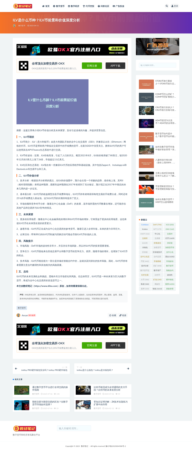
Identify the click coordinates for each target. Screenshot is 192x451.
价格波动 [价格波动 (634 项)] (157, 243)
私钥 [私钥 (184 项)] (145, 284)
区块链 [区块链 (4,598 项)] (145, 252)
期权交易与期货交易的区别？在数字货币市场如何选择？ (50, 403)
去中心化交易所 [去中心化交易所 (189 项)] (144, 257)
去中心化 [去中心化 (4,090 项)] (169, 252)
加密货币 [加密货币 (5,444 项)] (157, 248)
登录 (174, 6)
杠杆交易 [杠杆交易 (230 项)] (144, 275)
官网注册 (92, 65)
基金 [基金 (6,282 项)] (169, 256)
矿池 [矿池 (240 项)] (157, 279)
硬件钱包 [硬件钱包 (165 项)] (169, 280)
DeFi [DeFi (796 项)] (157, 224)
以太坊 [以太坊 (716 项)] (145, 243)
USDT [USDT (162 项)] (144, 234)
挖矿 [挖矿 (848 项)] (157, 266)
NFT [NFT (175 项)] (157, 229)
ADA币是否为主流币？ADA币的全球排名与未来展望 (164, 123)
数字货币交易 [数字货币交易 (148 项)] (144, 271)
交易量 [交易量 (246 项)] (157, 238)
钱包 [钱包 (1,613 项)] (157, 289)
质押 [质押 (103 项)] (145, 289)
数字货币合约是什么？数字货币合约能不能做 (164, 136)
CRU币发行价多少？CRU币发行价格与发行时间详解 (164, 110)
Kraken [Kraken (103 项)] (145, 229)
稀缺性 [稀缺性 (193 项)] (157, 284)
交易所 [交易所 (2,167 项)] (145, 238)
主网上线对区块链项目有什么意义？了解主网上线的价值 (164, 176)
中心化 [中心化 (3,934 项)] (157, 234)
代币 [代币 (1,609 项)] (169, 238)
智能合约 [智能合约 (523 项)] (169, 271)
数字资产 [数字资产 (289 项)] (157, 271)
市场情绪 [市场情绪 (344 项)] (157, 261)
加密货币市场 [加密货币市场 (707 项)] (169, 248)
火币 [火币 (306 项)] (145, 279)
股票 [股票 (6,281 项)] (169, 284)
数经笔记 (84, 446)
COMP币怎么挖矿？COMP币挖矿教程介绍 (164, 97)
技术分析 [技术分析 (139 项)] (144, 266)
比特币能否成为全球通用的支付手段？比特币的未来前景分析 (110, 388)
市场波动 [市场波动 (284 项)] (169, 261)
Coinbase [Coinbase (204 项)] (145, 225)
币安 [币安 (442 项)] (145, 261)
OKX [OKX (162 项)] (170, 229)
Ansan (26, 315)
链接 (122, 315)
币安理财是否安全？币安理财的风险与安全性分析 (164, 189)
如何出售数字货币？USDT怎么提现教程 (164, 200)
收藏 (112, 315)
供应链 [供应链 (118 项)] (169, 243)
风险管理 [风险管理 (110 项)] (169, 289)
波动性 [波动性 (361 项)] (169, 275)
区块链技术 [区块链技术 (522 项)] (157, 252)
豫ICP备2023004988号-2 (115, 446)
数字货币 (21, 26)
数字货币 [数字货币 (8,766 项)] (169, 266)
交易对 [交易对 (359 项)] (169, 234)
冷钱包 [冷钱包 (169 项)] (145, 248)
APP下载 (115, 65)
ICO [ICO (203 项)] (170, 224)
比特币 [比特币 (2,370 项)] (157, 275)
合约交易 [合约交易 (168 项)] (157, 257)
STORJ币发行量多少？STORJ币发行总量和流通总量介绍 (164, 83)
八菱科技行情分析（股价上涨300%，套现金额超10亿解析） (165, 162)
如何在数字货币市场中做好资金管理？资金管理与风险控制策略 (164, 150)
